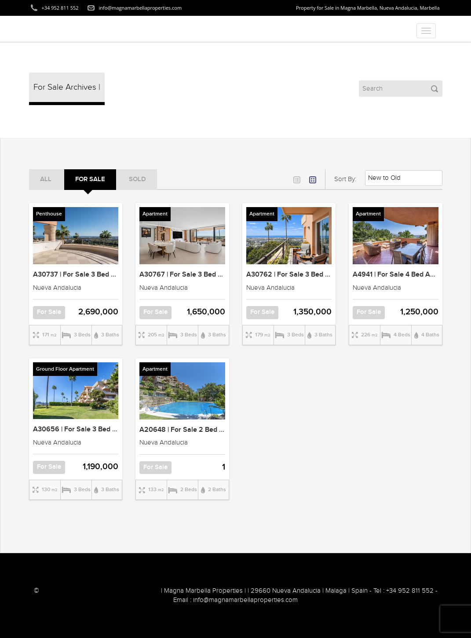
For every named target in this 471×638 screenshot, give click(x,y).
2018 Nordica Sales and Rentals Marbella (100, 590)
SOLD (137, 179)
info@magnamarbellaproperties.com (140, 7)
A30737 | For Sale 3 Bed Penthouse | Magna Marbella (117, 274)
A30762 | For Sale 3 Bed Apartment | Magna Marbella (330, 274)
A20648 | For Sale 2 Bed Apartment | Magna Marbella (223, 430)
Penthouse (49, 214)
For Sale (90, 179)
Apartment (155, 214)
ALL (45, 179)
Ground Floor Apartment (65, 369)
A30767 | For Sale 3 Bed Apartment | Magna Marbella (223, 274)
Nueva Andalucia (57, 288)
